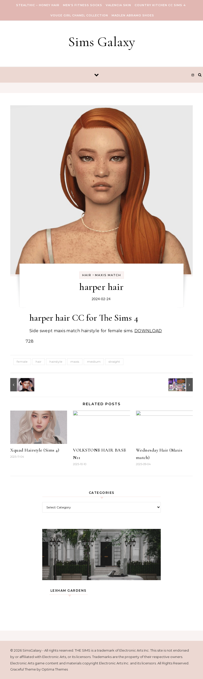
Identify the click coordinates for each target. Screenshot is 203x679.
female (22, 361)
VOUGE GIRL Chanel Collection (79, 15)
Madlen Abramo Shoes (133, 15)
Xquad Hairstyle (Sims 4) (34, 450)
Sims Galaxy (101, 41)
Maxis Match (108, 275)
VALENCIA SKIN (118, 5)
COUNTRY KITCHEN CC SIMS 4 (160, 5)
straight (114, 361)
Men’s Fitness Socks (82, 5)
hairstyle (55, 361)
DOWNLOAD (148, 330)
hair (38, 361)
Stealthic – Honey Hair (37, 5)
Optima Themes (54, 669)
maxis (74, 361)
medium (94, 361)
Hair (86, 275)
